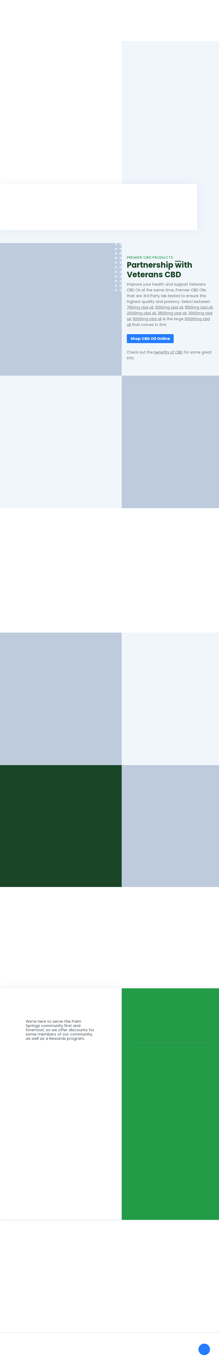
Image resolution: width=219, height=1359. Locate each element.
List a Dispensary (191, 29)
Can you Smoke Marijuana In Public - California (84, 1298)
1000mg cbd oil (169, 307)
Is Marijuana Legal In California (70, 1314)
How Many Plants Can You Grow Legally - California (88, 1290)
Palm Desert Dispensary (155, 721)
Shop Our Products (109, 605)
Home (104, 28)
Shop (120, 28)
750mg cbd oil (140, 307)
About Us (140, 28)
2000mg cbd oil (141, 313)
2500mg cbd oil (172, 313)
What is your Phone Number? (41, 1111)
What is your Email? (31, 1082)
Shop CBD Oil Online (150, 338)
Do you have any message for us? (45, 1139)
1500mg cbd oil (199, 307)
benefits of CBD (168, 352)
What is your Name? (32, 1054)
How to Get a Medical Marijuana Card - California (86, 1306)
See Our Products (36, 861)
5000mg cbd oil (147, 319)
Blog (158, 28)
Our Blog (12, 1306)
